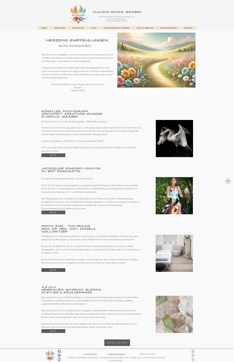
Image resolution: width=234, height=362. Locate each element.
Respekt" (78, 87)
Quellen (81, 84)
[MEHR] (53, 155)
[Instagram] (59, 355)
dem (102, 84)
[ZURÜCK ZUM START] (117, 342)
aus (69, 84)
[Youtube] (59, 359)
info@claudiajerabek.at (116, 354)
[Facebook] (59, 351)
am (87, 84)
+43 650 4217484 (90, 354)
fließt (66, 84)
